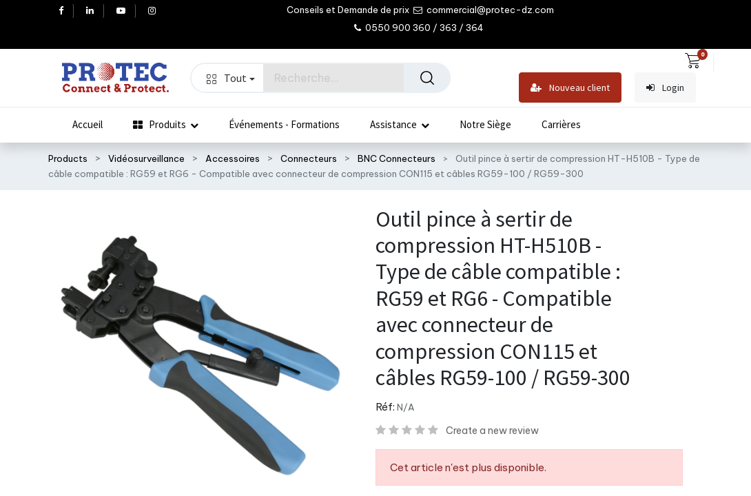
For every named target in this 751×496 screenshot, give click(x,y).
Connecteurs (308, 158)
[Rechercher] (427, 78)
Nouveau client (570, 88)
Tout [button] (231, 78)
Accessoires (232, 158)
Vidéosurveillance (146, 158)
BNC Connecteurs (396, 158)
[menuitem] (87, 124)
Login (665, 88)
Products (68, 158)
